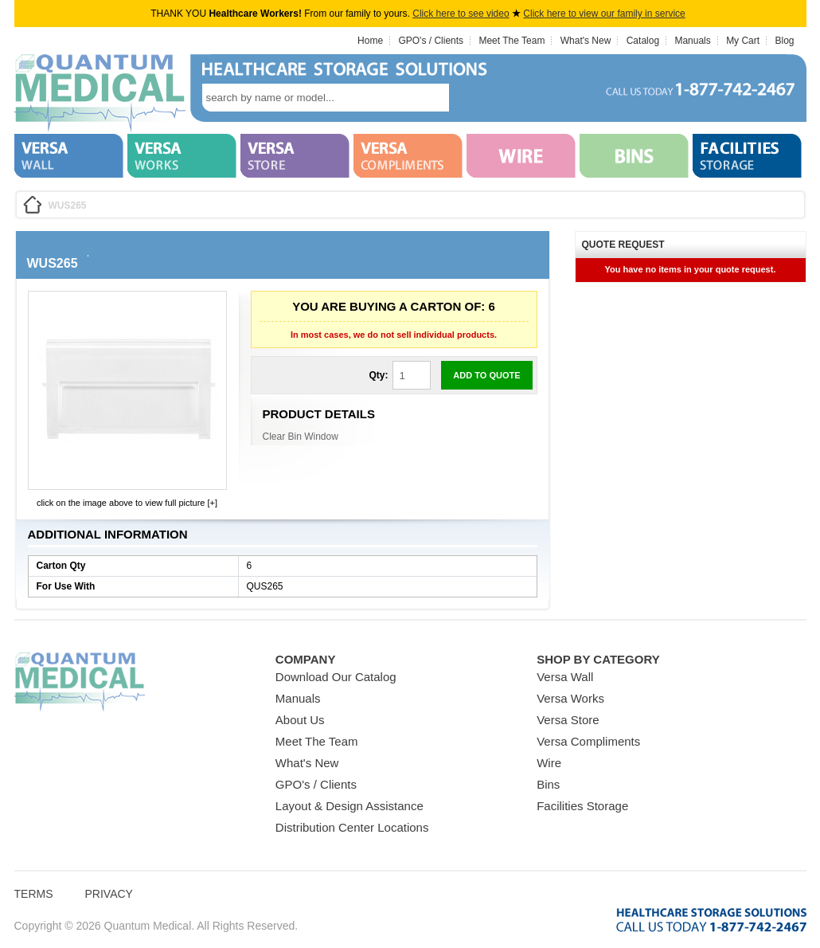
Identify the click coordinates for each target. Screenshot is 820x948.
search (473, 98)
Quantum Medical (79, 682)
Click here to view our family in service (604, 13)
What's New (585, 40)
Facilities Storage (582, 806)
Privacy (109, 893)
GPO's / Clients (430, 40)
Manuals (692, 40)
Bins (548, 784)
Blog (784, 40)
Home (370, 40)
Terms (33, 893)
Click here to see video (460, 13)
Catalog (643, 40)
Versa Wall (565, 677)
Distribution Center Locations (352, 827)
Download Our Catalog (335, 677)
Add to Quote (486, 375)
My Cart (742, 40)
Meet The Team (511, 40)
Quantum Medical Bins (99, 94)
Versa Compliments (588, 741)
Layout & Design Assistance (349, 806)
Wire (549, 763)
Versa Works (570, 698)
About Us (300, 720)
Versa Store (568, 720)
